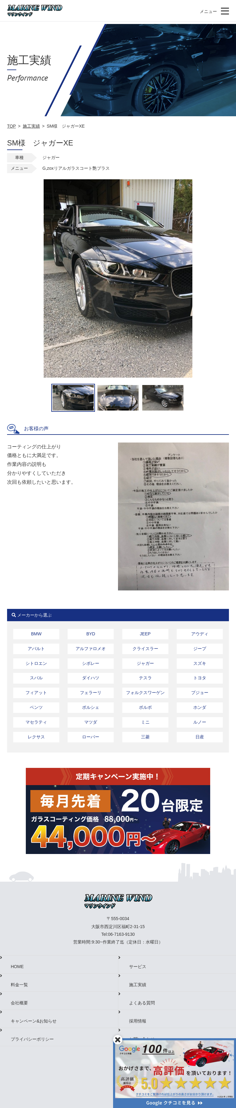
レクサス (36, 736)
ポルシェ (90, 707)
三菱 (145, 736)
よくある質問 (142, 1002)
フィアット (36, 692)
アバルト (36, 648)
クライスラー (145, 648)
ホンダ (199, 707)
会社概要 (19, 1002)
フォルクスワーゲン (145, 692)
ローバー (90, 736)
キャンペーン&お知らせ (34, 1021)
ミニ (145, 722)
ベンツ (36, 707)
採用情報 (137, 1021)
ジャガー (145, 663)
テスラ (145, 677)
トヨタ (199, 677)
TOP (11, 126)
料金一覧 (19, 984)
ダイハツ (90, 677)
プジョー (199, 692)
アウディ (199, 633)
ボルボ (145, 707)
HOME (17, 966)
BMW (36, 633)
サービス (137, 966)
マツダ (90, 722)
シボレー (90, 663)
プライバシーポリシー (32, 1039)
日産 (199, 736)
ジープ (199, 648)
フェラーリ (90, 692)
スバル (36, 677)
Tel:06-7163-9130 (118, 934)
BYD (90, 633)
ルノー (199, 722)
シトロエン (36, 663)
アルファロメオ (91, 648)
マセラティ (36, 722)
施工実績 (31, 126)
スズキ (199, 663)
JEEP (145, 633)
